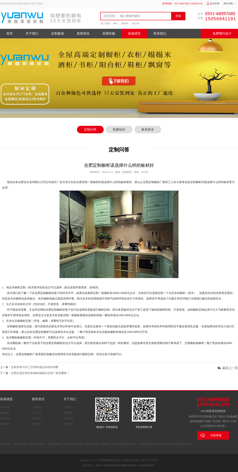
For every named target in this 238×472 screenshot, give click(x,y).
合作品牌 (68, 424)
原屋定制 (68, 182)
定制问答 (90, 129)
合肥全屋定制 (165, 444)
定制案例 (57, 33)
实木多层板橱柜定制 (18, 304)
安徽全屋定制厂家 (182, 444)
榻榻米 (125, 23)
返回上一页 (230, 368)
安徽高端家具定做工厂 (127, 444)
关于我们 (32, 33)
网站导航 (230, 3)
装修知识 (119, 129)
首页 (9, 33)
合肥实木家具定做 (73, 444)
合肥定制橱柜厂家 (51, 182)
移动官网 (213, 3)
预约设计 (36, 424)
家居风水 (147, 129)
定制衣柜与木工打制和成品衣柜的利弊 (34, 367)
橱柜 (115, 23)
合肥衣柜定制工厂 (37, 444)
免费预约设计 (219, 33)
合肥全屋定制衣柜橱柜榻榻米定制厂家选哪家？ (40, 373)
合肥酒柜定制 (91, 444)
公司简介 (68, 407)
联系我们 (160, 33)
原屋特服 (108, 33)
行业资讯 (36, 412)
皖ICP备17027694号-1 (147, 460)
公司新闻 (36, 407)
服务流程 (68, 412)
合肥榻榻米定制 (148, 444)
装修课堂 (134, 33)
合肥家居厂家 (106, 444)
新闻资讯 (83, 33)
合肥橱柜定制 (55, 444)
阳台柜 (135, 23)
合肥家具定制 (19, 444)
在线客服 (211, 435)
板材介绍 (68, 418)
